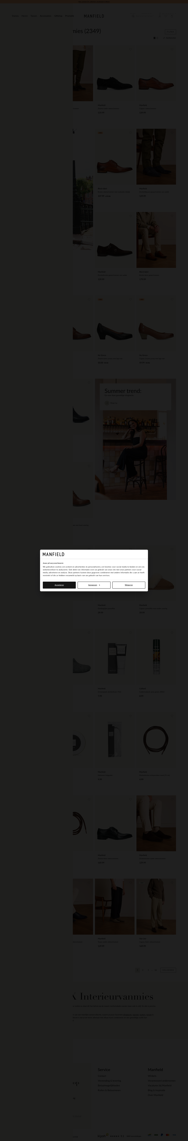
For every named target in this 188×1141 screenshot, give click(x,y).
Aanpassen (94, 585)
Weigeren (129, 585)
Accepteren (59, 585)
